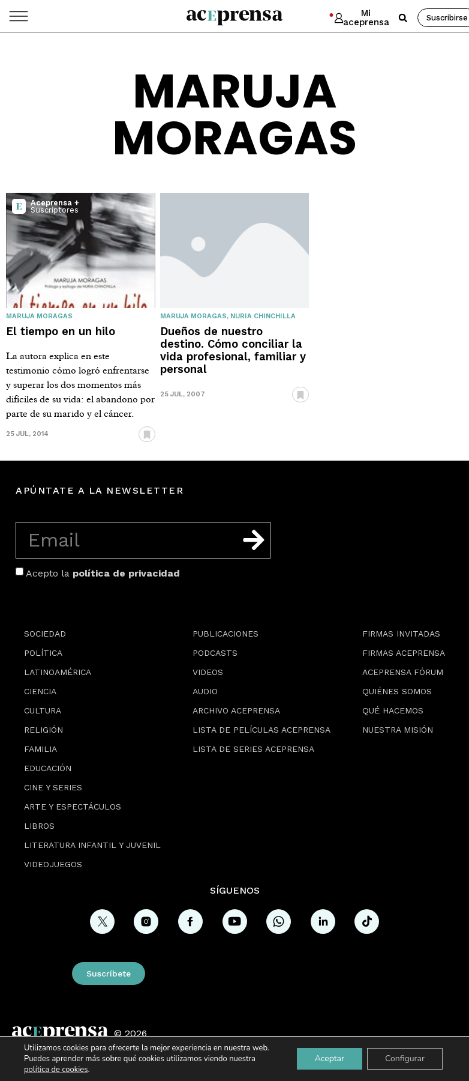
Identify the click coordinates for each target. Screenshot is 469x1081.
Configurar (405, 1058)
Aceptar (329, 1058)
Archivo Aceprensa (236, 710)
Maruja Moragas (39, 316)
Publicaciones (225, 633)
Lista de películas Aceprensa (261, 729)
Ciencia (40, 691)
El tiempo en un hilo (60, 331)
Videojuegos (53, 864)
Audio (205, 691)
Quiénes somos (397, 691)
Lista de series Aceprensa (253, 749)
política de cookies (56, 1069)
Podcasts (215, 653)
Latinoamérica (57, 672)
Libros (39, 826)
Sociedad (45, 633)
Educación (47, 768)
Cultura (42, 710)
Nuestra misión (397, 729)
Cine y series (53, 787)
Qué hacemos (392, 710)
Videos (208, 672)
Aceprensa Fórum (402, 672)
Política (43, 653)
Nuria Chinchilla (263, 316)
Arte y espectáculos (72, 806)
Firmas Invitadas (401, 633)
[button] (403, 18)
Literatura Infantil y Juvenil (92, 845)
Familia (40, 749)
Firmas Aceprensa (403, 653)
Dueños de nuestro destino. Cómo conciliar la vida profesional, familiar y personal (233, 350)
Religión (43, 729)
